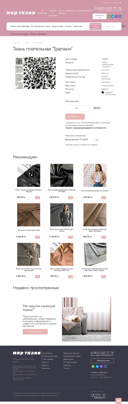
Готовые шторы (70, 362)
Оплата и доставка (52, 13)
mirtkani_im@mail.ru (99, 372)
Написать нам (103, 361)
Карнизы (78, 26)
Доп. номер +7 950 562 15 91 (102, 355)
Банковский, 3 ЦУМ (76, 139)
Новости (45, 362)
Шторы (68, 26)
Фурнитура (57, 26)
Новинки (45, 365)
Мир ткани (17, 43)
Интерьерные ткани (40, 26)
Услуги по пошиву (19, 34)
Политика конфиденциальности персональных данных (37, 393)
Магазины (71, 11)
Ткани (27, 43)
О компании (42, 12)
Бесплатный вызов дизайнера (95, 26)
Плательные (38, 43)
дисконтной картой (82, 128)
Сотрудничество (85, 11)
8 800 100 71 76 (108, 8)
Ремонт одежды (38, 34)
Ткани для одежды (20, 26)
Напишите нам (100, 16)
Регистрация (106, 3)
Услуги (66, 368)
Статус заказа (61, 12)
